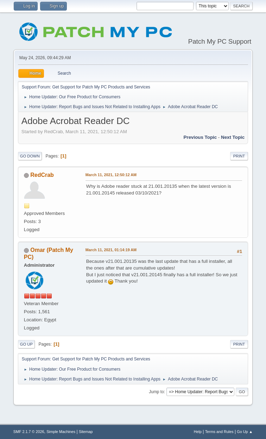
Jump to (156, 391)
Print (239, 156)
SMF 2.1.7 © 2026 (28, 431)
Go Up (26, 344)
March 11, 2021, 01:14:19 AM (111, 250)
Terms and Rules (219, 431)
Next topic (233, 137)
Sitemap (86, 431)
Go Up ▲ (245, 431)
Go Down (30, 156)
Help (198, 431)
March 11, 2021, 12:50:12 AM (111, 175)
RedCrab (42, 175)
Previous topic (200, 137)
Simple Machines (60, 431)
